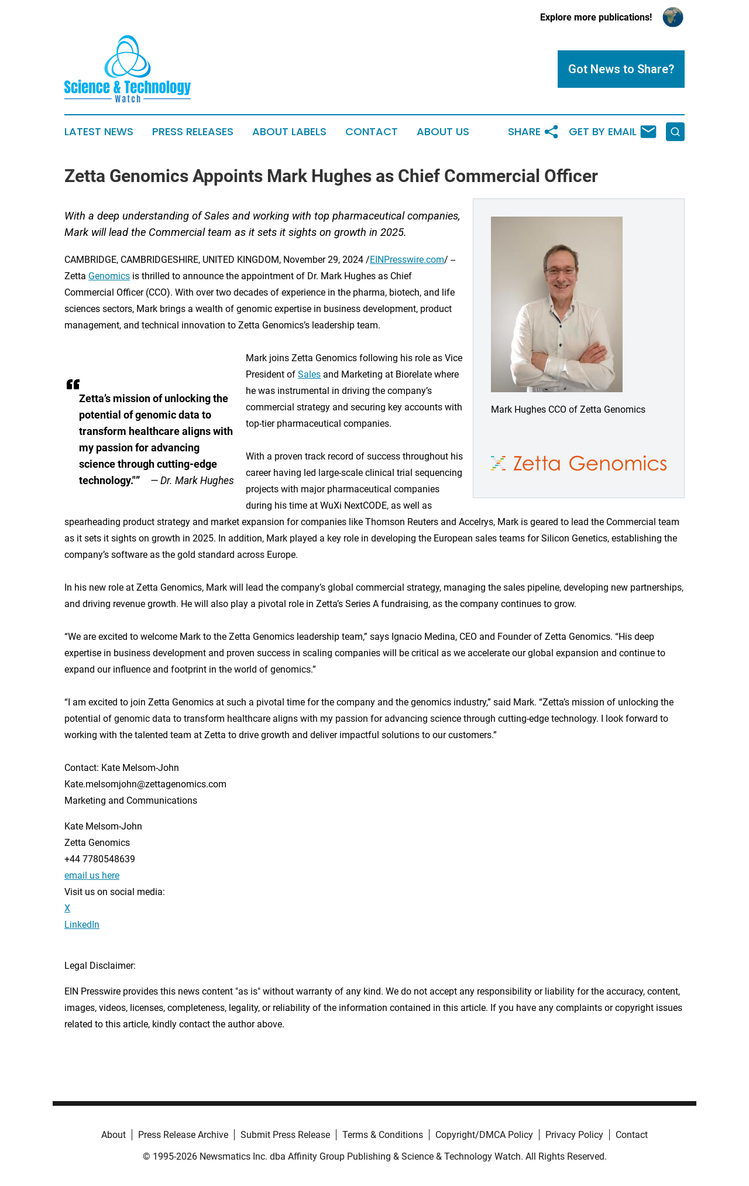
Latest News (98, 131)
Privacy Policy (574, 1134)
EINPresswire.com (407, 259)
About (113, 1134)
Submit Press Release (285, 1134)
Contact (371, 131)
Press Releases (192, 131)
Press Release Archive (183, 1134)
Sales (309, 374)
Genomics (109, 276)
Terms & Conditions (382, 1134)
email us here (91, 875)
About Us (443, 131)
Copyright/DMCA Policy (484, 1134)
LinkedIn (81, 924)
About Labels (289, 131)
